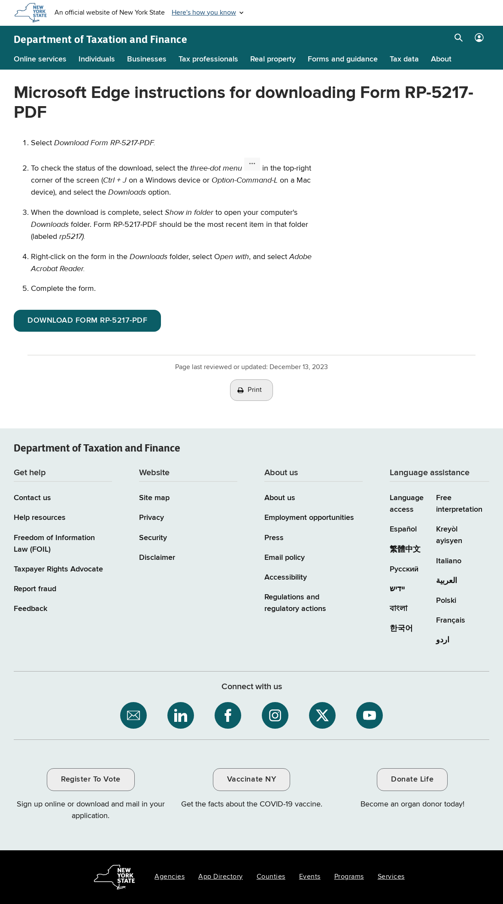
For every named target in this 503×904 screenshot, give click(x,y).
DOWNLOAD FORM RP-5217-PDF (87, 320)
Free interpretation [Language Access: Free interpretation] (459, 503)
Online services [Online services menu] (40, 59)
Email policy (284, 558)
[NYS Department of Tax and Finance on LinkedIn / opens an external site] (180, 715)
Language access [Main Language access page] (407, 503)
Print (255, 390)
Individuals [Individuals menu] (97, 59)
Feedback (30, 609)
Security (153, 538)
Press (274, 538)
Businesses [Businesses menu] (147, 59)
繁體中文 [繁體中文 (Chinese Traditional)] (405, 549)
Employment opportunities (309, 518)
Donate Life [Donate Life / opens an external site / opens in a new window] (412, 779)
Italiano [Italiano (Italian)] (448, 561)
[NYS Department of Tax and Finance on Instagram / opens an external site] (275, 715)
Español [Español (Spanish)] (403, 529)
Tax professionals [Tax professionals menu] (208, 59)
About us (279, 498)
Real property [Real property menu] (273, 59)
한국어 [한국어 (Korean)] (401, 628)
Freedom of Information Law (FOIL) (54, 543)
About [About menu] (441, 59)
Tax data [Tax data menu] (404, 59)
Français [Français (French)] (450, 620)
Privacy (151, 518)
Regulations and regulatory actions (295, 603)
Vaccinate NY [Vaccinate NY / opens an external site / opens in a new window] (251, 779)
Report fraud (35, 589)
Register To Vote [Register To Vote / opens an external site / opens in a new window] (90, 779)
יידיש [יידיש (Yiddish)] (397, 589)
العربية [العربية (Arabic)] (446, 581)
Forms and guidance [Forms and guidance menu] (343, 59)
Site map (154, 498)
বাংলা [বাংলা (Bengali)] (398, 609)
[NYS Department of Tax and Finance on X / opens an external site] (322, 715)
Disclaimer (157, 558)
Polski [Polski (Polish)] (446, 601)
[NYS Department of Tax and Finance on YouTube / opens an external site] (369, 715)
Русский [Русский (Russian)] (404, 569)
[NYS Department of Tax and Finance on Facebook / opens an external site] (228, 715)
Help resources (40, 518)
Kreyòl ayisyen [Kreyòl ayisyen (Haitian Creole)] (449, 535)
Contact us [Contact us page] (32, 498)
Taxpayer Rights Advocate (58, 569)
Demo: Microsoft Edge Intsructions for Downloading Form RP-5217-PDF (418, 201)
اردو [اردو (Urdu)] (442, 640)
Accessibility (285, 577)
